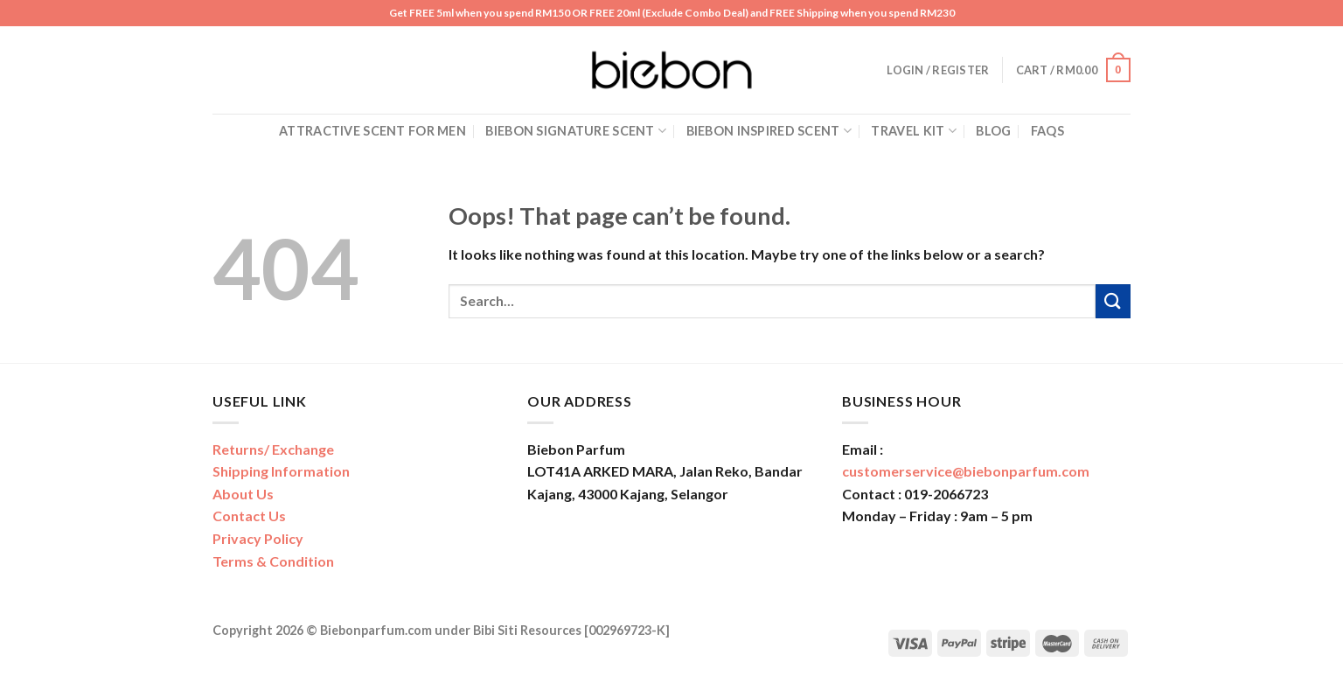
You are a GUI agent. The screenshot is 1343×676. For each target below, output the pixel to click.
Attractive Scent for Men (372, 130)
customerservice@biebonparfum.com (965, 471)
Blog (993, 130)
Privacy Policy (257, 538)
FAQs (1047, 130)
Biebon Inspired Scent (769, 130)
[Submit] (1113, 301)
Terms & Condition (273, 561)
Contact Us (249, 515)
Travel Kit (913, 130)
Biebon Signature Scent (575, 130)
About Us (243, 493)
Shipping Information (281, 471)
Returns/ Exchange (273, 449)
